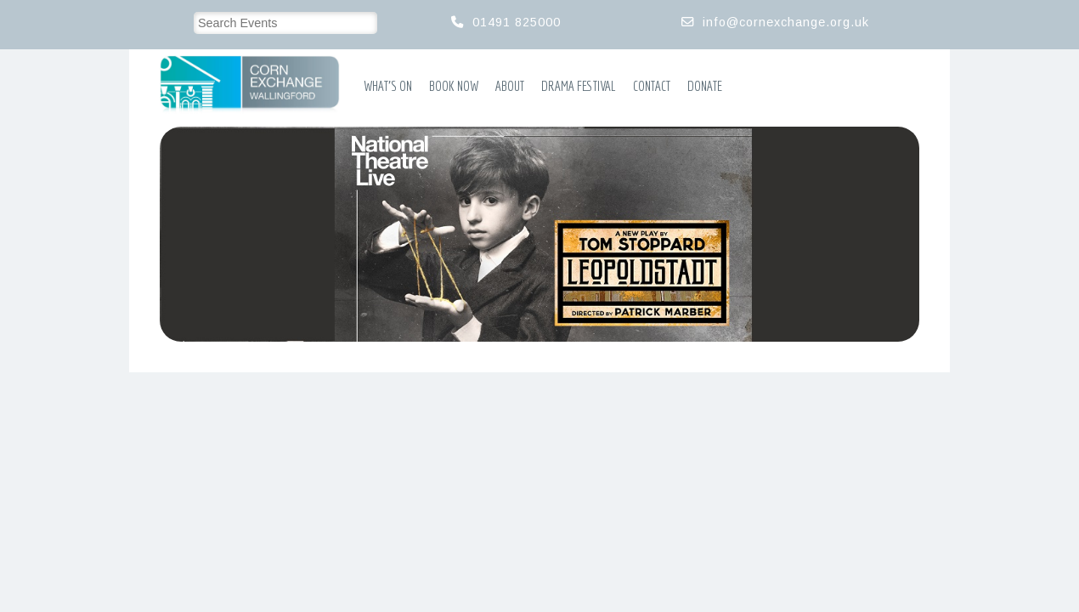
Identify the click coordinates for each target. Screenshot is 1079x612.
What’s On (388, 86)
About (509, 86)
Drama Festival (578, 86)
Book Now (453, 86)
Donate (704, 86)
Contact (651, 86)
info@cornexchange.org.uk (786, 22)
